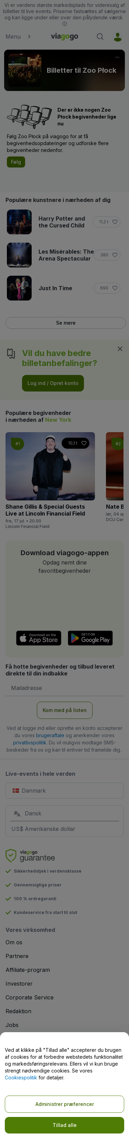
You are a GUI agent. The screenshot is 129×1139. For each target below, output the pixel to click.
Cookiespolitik (21, 1077)
